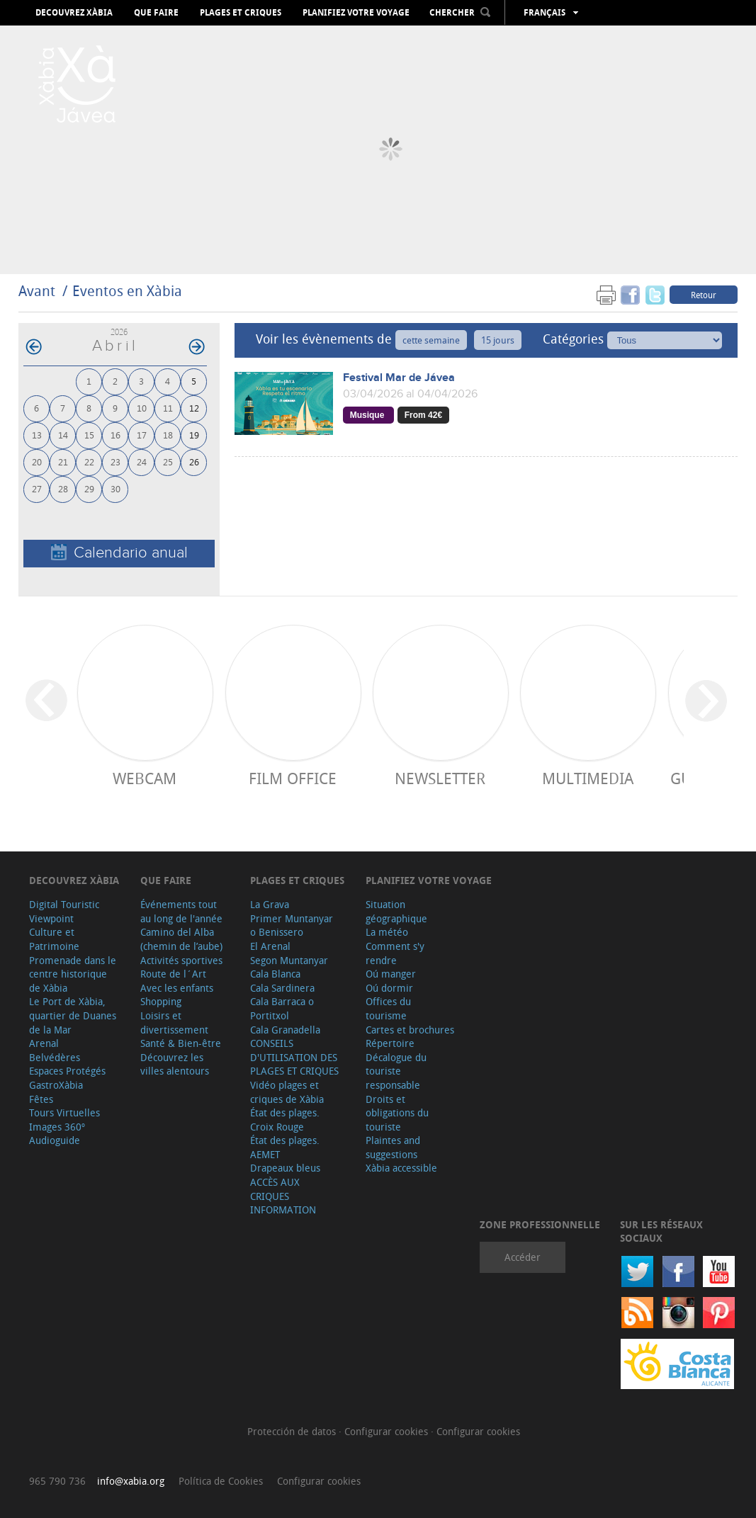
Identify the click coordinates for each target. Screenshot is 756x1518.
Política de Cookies (221, 1481)
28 (63, 488)
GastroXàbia (56, 1085)
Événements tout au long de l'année (181, 911)
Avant (36, 290)
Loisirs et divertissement (174, 1022)
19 (194, 435)
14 (63, 435)
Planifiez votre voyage (356, 13)
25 (168, 461)
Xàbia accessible (401, 1167)
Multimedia (587, 778)
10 (142, 408)
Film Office (293, 778)
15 (89, 435)
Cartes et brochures (410, 1029)
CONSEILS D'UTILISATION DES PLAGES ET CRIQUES (294, 1056)
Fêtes (41, 1099)
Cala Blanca (275, 973)
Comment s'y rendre (395, 953)
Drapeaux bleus (285, 1167)
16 (115, 435)
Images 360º (57, 1126)
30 (115, 488)
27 (37, 488)
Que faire (156, 13)
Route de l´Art (173, 973)
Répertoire (390, 1043)
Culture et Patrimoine (54, 939)
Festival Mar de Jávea (399, 378)
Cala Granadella (285, 1029)
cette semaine (431, 340)
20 (37, 461)
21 (63, 461)
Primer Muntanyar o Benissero (291, 925)
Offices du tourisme (388, 1008)
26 (194, 461)
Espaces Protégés (67, 1070)
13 (37, 435)
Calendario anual (119, 553)
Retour (703, 294)
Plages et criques (240, 13)
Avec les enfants (176, 988)
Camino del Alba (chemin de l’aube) (181, 939)
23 (115, 461)
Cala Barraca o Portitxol (282, 1008)
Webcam (144, 778)
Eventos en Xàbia (127, 290)
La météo (387, 932)
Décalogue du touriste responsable (396, 1071)
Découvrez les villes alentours (174, 1064)
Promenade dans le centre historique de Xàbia (72, 974)
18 (168, 435)
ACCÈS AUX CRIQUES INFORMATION (283, 1195)
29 (89, 488)
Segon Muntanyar (289, 960)
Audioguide (54, 1140)
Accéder (522, 1257)
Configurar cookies (387, 1431)
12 (194, 408)
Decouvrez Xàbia (74, 13)
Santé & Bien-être (180, 1043)
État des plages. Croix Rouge (285, 1119)
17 (142, 435)
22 (89, 461)
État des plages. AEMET (285, 1147)
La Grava (269, 904)
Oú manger (391, 973)
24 (142, 461)
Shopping (160, 1001)
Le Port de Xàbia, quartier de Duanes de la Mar (72, 1015)
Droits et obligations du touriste (397, 1112)
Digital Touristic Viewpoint (64, 911)
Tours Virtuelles (64, 1112)
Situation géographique (396, 911)
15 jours (497, 340)
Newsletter (440, 778)
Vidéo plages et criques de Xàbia (287, 1092)
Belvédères (54, 1057)
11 (168, 408)
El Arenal (270, 946)
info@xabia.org (130, 1481)
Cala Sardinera (282, 988)
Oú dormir (389, 988)
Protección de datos (293, 1431)
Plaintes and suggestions (393, 1147)
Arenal (44, 1043)
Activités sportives (181, 960)
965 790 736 (57, 1481)
